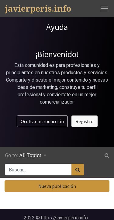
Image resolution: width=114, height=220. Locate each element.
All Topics (31, 155)
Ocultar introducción (42, 121)
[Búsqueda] (77, 169)
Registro (84, 121)
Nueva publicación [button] (57, 186)
